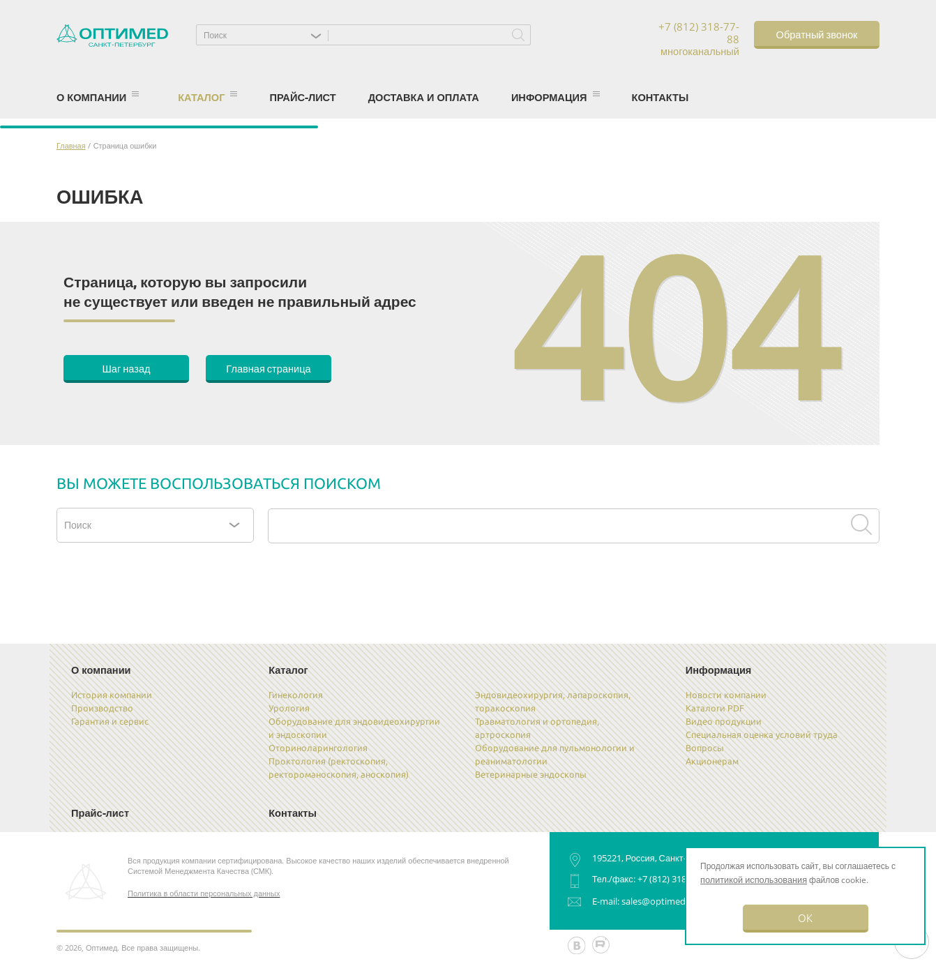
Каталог (207, 97)
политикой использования (753, 879)
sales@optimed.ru (659, 901)
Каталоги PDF (715, 708)
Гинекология (296, 695)
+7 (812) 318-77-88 (674, 879)
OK (805, 917)
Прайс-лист (302, 97)
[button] (265, 34)
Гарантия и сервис (110, 721)
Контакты (660, 97)
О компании (97, 97)
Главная (71, 145)
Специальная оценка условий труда (762, 734)
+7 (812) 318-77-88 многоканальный (698, 39)
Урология (289, 708)
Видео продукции (724, 721)
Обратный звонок (817, 34)
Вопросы (705, 748)
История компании (111, 695)
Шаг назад (126, 368)
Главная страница (268, 368)
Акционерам (712, 761)
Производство (102, 708)
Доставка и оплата (423, 97)
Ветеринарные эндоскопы (531, 774)
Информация (555, 97)
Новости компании (726, 695)
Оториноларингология (318, 748)
